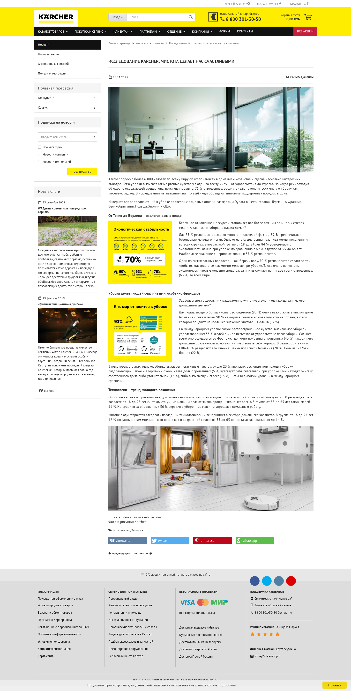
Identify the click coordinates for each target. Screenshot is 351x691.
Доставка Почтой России (196, 656)
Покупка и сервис (89, 32)
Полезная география (52, 73)
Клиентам (121, 32)
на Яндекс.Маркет (274, 627)
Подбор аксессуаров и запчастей (130, 641)
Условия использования (54, 641)
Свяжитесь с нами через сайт (272, 598)
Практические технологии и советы (132, 627)
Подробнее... (228, 685)
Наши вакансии (48, 54)
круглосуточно (273, 649)
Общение (174, 32)
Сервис (43, 107)
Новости (43, 45)
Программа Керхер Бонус (55, 620)
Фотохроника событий (53, 64)
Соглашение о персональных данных (63, 627)
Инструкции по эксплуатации (128, 620)
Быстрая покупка (269, 3)
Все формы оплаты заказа (197, 613)
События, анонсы (302, 77)
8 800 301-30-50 (243, 19)
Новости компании (53, 154)
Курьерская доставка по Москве (201, 635)
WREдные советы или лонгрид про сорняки (62, 210)
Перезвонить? (299, 3)
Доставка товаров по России (198, 649)
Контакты (245, 31)
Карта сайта (45, 656)
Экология (137, 530)
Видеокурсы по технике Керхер (130, 634)
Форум (224, 31)
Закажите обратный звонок (270, 605)
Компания (200, 32)
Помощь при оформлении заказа (60, 598)
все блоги (50, 391)
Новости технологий (54, 162)
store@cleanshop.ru (265, 656)
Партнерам (148, 32)
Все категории (50, 147)
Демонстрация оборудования (128, 649)
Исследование (121, 530)
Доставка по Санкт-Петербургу (200, 642)
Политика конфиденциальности (59, 634)
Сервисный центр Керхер (125, 656)
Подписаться (82, 171)
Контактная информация (54, 649)
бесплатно (271, 612)
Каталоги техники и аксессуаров (130, 605)
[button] (127, 540)
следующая (140, 553)
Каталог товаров (51, 32)
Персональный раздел (123, 598)
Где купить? (46, 98)
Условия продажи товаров (55, 605)
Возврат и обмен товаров (55, 612)
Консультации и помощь (124, 612)
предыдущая (121, 553)
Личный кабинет (237, 3)
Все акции (305, 31)
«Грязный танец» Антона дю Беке (60, 304)
